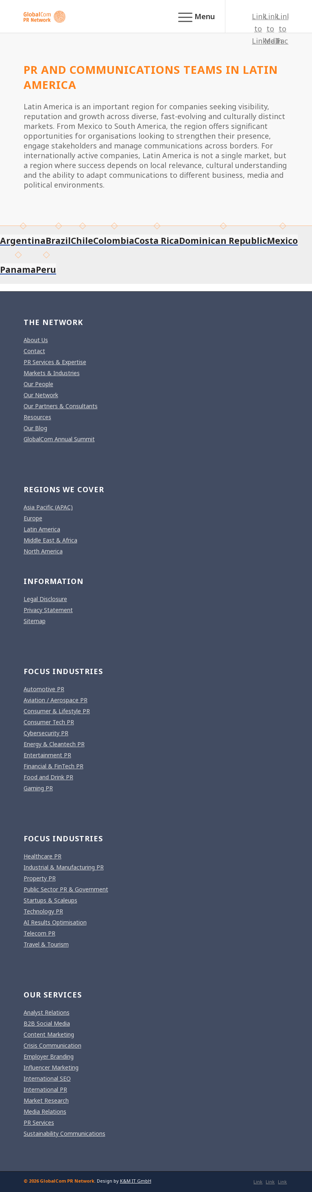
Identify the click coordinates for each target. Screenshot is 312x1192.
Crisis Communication (52, 1045)
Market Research (46, 1100)
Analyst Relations (47, 1012)
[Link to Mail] (270, 28)
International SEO (47, 1078)
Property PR (40, 878)
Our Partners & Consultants (61, 406)
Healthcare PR (42, 856)
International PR (45, 1089)
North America (43, 551)
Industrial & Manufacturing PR (64, 867)
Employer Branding (49, 1056)
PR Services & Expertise (55, 362)
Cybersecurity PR (46, 733)
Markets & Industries (52, 373)
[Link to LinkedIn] (258, 28)
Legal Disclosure (45, 599)
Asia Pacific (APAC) (48, 507)
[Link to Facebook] (282, 28)
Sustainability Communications (64, 1133)
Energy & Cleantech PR (54, 744)
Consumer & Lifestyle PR (57, 711)
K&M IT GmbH (135, 1181)
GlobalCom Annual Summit (59, 439)
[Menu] (192, 16)
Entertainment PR (47, 755)
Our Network (41, 395)
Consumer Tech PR (49, 722)
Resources (37, 417)
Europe (33, 518)
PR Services (39, 1122)
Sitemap (35, 621)
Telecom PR (39, 933)
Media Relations (45, 1111)
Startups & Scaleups (50, 900)
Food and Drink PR (48, 777)
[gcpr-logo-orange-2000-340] (130, 16)
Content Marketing (49, 1034)
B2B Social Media (47, 1023)
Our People (38, 384)
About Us (36, 340)
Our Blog (35, 428)
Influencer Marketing (51, 1067)
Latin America (42, 529)
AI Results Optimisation (55, 922)
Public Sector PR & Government (66, 889)
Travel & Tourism (46, 944)
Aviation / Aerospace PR (55, 700)
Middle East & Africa (50, 540)
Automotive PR (44, 689)
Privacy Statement (48, 610)
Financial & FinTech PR (53, 766)
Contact (34, 351)
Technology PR (43, 911)
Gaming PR (38, 788)
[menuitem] (192, 16)
